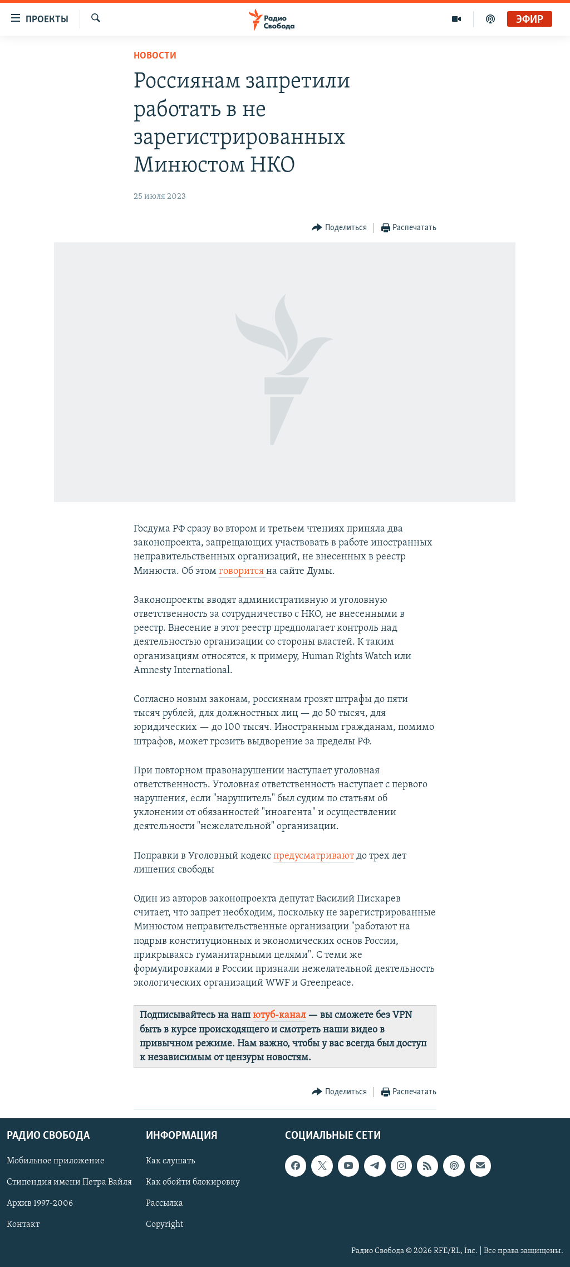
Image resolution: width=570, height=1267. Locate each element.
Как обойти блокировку (193, 1182)
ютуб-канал (279, 1015)
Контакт (23, 1225)
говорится (242, 571)
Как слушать (170, 1161)
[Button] (339, 228)
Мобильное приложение (56, 1161)
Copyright (164, 1225)
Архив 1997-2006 (40, 1204)
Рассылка (164, 1204)
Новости (155, 56)
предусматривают (313, 856)
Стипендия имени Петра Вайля (69, 1182)
